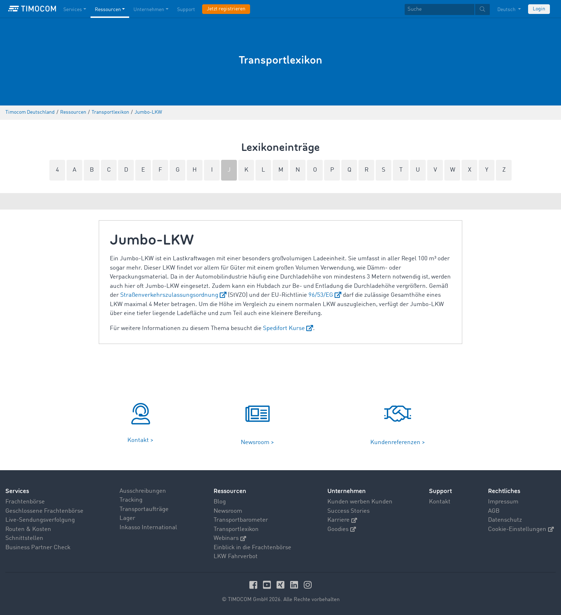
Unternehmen (346, 491)
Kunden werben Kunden (359, 502)
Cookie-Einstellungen (521, 529)
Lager (127, 518)
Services (17, 491)
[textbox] (447, 9)
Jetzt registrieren (226, 8)
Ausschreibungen (142, 491)
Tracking (130, 500)
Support (440, 491)
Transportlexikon (236, 529)
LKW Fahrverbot (236, 557)
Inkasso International (148, 528)
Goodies (341, 529)
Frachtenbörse (25, 502)
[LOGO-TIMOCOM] (32, 8)
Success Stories (348, 511)
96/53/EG (320, 295)
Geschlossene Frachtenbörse (44, 511)
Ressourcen (230, 491)
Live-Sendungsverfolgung (40, 520)
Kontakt (439, 502)
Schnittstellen (24, 538)
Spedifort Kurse (284, 328)
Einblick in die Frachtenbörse (252, 548)
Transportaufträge (144, 509)
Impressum (503, 502)
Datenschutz (505, 520)
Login (539, 8)
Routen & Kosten (28, 529)
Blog (220, 502)
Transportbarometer (241, 520)
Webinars (230, 538)
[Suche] (439, 9)
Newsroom (228, 511)
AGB (493, 511)
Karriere (342, 520)
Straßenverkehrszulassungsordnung (169, 295)
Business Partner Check (37, 548)
